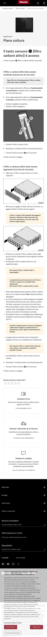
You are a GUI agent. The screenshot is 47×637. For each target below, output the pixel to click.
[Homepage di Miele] (23, 3)
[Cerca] (38, 3)
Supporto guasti (7, 8)
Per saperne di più (23, 408)
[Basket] (44, 3)
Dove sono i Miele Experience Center (14, 537)
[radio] (5, 383)
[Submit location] (44, 525)
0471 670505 (20, 558)
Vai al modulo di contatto (23, 470)
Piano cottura (20, 8)
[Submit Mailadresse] (44, 550)
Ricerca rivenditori (10, 521)
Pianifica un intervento (23, 438)
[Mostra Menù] (4, 3)
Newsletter (7, 546)
